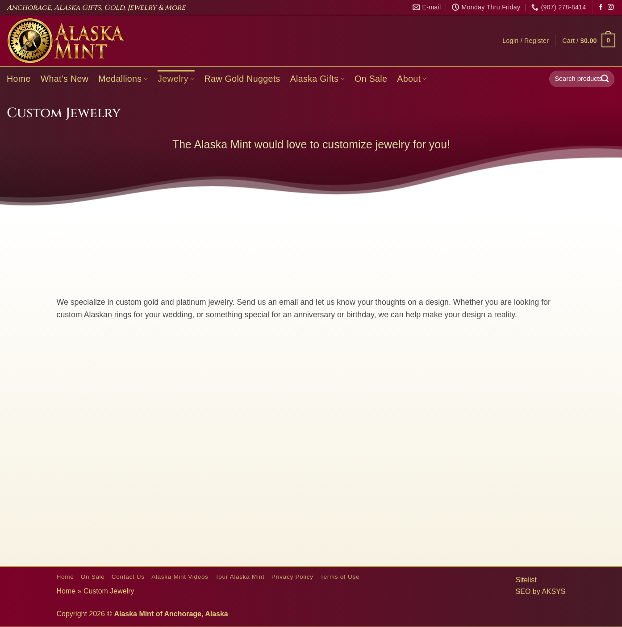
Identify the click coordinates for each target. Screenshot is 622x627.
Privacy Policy (292, 576)
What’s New (65, 79)
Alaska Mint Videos (179, 576)
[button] (525, 41)
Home (19, 79)
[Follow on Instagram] (611, 7)
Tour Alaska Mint (239, 576)
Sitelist (526, 580)
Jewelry (176, 79)
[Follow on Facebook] (601, 7)
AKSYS (553, 591)
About (412, 79)
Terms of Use (339, 576)
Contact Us (128, 576)
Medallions (123, 79)
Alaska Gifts (317, 79)
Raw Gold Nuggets (242, 79)
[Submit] (605, 79)
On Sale (371, 79)
